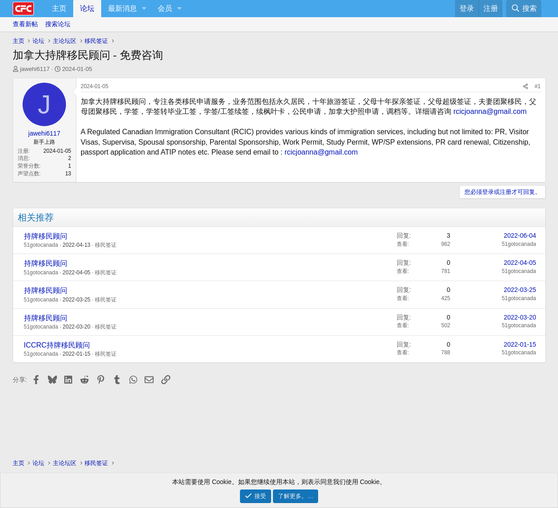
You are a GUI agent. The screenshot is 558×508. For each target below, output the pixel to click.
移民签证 (106, 245)
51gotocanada (41, 245)
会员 (165, 8)
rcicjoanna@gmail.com (489, 111)
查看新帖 (25, 24)
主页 (59, 8)
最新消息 (122, 8)
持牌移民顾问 (45, 236)
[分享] (525, 86)
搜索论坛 (57, 24)
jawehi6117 (35, 69)
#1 (537, 86)
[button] (144, 8)
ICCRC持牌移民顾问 (57, 345)
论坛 (87, 8)
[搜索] (523, 8)
